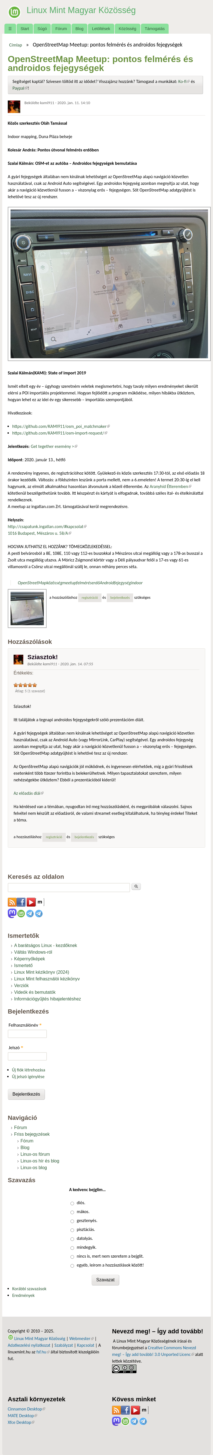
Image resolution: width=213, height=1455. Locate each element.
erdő (96, 582)
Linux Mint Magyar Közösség (84, 10)
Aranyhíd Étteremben (170, 486)
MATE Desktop (22, 1415)
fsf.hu (42, 1352)
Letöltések (101, 28)
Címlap (15, 45)
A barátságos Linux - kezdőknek (45, 945)
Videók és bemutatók (34, 992)
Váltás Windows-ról (33, 952)
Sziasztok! (42, 657)
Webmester (81, 1338)
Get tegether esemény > (54, 446)
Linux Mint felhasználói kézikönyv (47, 978)
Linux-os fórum (35, 1154)
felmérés (84, 582)
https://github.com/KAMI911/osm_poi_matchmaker (61, 426)
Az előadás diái (29, 793)
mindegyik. (87, 1247)
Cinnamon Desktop (26, 1409)
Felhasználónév (25, 1025)
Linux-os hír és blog (40, 1161)
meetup (69, 582)
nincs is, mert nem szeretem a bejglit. (110, 1256)
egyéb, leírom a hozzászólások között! (110, 1265)
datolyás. (85, 1238)
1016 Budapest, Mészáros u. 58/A (39, 533)
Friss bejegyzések (32, 1134)
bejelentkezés (120, 597)
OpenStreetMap (32, 582)
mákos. (83, 1211)
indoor (137, 582)
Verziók (21, 985)
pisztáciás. (86, 1229)
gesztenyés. (87, 1220)
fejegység (122, 582)
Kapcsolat (85, 1345)
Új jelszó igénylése (28, 1076)
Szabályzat (63, 1345)
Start (25, 28)
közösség (54, 582)
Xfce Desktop (21, 1422)
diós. (81, 1202)
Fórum (61, 28)
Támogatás (155, 28)
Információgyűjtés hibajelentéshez (47, 999)
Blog (79, 28)
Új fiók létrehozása (28, 1070)
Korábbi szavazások (29, 1288)
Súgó (42, 28)
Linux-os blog (34, 1167)
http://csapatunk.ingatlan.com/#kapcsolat (47, 526)
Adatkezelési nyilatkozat (29, 1345)
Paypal (19, 88)
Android (107, 582)
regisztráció (90, 597)
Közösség (127, 28)
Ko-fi (184, 81)
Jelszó (16, 1048)
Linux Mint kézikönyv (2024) (41, 972)
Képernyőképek (29, 958)
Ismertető (23, 965)
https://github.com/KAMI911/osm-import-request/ (59, 433)
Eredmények (23, 1295)
